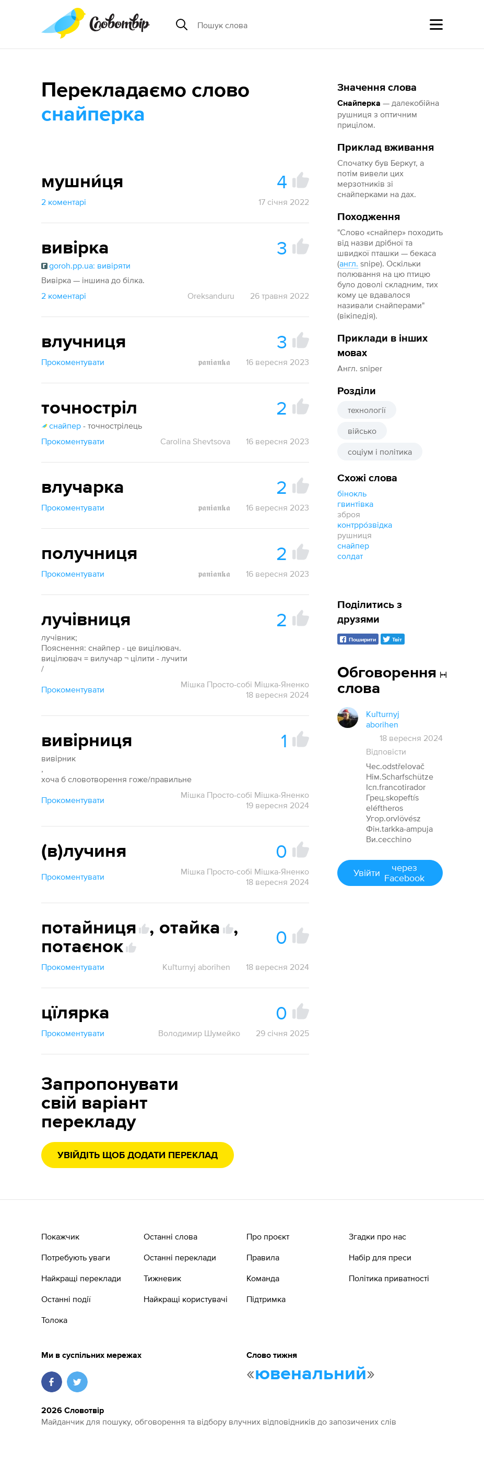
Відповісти (386, 751)
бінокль (352, 493)
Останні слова (170, 1236)
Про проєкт (267, 1236)
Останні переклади (180, 1257)
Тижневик (162, 1278)
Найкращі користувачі (186, 1299)
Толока (54, 1320)
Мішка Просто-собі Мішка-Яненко (245, 684)
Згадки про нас (377, 1236)
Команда (262, 1278)
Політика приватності (389, 1278)
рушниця (354, 535)
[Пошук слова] (277, 24)
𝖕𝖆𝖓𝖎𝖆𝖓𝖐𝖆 (214, 362)
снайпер (353, 545)
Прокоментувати (72, 362)
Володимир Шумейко (199, 1033)
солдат (350, 556)
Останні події (66, 1299)
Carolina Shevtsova (195, 441)
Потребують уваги (75, 1257)
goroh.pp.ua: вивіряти (86, 265)
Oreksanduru (210, 295)
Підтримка (266, 1299)
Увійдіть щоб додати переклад (137, 1155)
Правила (262, 1257)
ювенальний (311, 1374)
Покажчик (60, 1236)
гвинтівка (355, 503)
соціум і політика (380, 451)
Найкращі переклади (81, 1278)
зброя (348, 514)
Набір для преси (380, 1257)
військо (362, 430)
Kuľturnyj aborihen (196, 966)
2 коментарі (63, 201)
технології (367, 410)
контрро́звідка (364, 524)
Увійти (390, 872)
